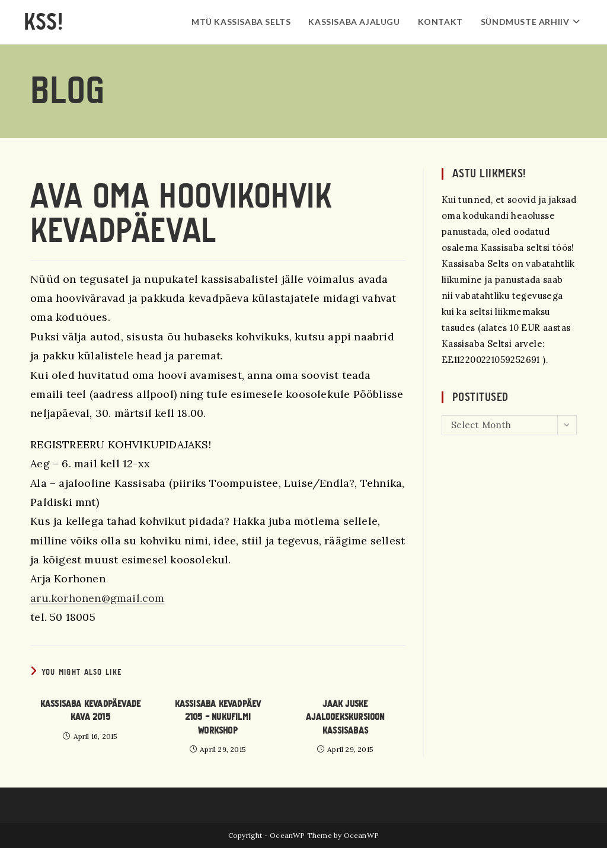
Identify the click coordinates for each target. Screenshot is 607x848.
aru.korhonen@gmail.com (97, 598)
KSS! (43, 22)
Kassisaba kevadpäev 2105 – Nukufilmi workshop (218, 717)
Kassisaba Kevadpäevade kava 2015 (90, 710)
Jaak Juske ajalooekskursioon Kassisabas (345, 717)
